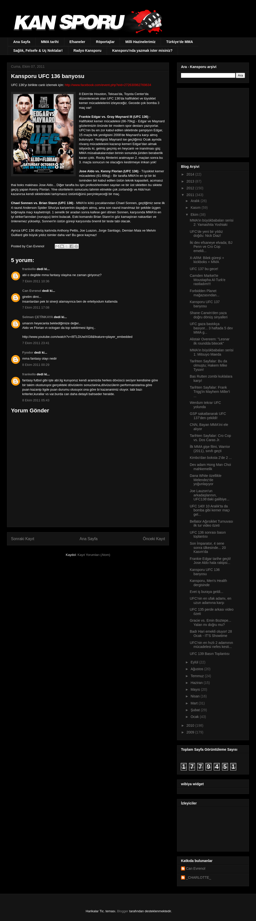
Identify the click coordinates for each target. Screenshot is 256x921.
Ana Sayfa (21, 42)
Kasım (196, 208)
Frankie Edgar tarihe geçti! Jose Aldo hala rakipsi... (210, 561)
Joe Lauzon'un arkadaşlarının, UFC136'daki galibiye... (210, 495)
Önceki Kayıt (154, 539)
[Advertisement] (212, 121)
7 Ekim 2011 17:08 (35, 307)
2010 (190, 725)
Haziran (197, 683)
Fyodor (27, 352)
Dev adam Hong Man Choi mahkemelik (210, 467)
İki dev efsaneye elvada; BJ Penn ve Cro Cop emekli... (211, 247)
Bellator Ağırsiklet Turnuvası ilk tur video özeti (211, 523)
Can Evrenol (31, 291)
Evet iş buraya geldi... (206, 592)
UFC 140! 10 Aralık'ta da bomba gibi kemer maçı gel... (210, 510)
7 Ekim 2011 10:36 (35, 281)
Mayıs (195, 689)
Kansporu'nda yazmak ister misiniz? (142, 51)
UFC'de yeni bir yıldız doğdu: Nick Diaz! (206, 234)
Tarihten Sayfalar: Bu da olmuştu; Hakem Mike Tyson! (208, 365)
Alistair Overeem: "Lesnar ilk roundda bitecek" (210, 341)
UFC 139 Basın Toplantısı (210, 654)
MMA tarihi (50, 42)
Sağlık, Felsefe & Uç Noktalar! (38, 51)
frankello (29, 269)
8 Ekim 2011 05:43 (35, 400)
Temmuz (197, 676)
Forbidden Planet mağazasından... (205, 293)
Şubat (195, 710)
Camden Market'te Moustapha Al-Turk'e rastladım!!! (207, 280)
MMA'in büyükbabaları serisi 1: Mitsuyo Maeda (212, 352)
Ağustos (197, 669)
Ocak (195, 717)
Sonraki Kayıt (22, 539)
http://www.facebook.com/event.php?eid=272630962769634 (108, 85)
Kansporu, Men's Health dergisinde (208, 583)
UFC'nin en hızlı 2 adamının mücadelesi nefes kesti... (211, 645)
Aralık (195, 201)
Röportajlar (105, 42)
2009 (190, 732)
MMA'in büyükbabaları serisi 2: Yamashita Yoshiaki (212, 222)
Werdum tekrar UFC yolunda (205, 405)
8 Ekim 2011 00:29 (35, 365)
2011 (190, 195)
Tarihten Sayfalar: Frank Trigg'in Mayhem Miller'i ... (210, 391)
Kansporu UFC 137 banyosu (205, 304)
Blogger (122, 911)
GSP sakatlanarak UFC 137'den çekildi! (208, 416)
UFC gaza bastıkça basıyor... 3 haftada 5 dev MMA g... (211, 328)
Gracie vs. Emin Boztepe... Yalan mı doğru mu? (210, 622)
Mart (194, 703)
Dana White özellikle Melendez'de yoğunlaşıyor (206, 480)
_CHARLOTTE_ (198, 877)
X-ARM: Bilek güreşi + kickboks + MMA (207, 260)
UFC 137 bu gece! (204, 269)
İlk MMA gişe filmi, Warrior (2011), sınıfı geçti (210, 449)
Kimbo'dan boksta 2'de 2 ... (211, 458)
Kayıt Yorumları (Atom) (94, 555)
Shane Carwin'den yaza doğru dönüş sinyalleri (209, 315)
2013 (190, 181)
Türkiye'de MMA (179, 42)
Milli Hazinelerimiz (140, 42)
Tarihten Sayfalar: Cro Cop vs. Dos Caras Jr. (210, 438)
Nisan (195, 696)
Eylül (194, 662)
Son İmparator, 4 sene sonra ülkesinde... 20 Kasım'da (208, 547)
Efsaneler (77, 42)
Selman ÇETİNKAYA (37, 317)
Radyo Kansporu (88, 51)
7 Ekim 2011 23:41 (35, 343)
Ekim (194, 215)
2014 (190, 174)
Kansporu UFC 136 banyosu (205, 572)
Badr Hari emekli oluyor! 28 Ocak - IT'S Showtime (211, 633)
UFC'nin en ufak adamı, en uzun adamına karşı (210, 600)
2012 (190, 188)
